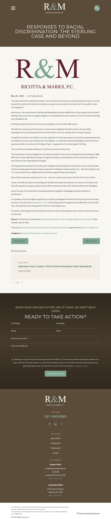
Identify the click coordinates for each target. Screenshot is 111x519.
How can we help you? (19, 346)
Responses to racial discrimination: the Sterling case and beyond (43, 227)
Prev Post (20, 241)
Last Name (60, 323)
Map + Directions (55, 478)
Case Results (55, 443)
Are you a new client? (19, 338)
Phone (13, 331)
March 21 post (42, 202)
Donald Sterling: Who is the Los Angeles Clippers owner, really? (67, 219)
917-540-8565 (55, 416)
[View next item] (22, 282)
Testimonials (56, 448)
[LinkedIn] (55, 424)
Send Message (55, 374)
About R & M (55, 438)
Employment (48, 233)
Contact (55, 453)
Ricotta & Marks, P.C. (91, 227)
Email (58, 331)
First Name (15, 323)
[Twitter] (61, 424)
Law (55, 233)
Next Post (91, 241)
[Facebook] (49, 424)
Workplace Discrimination (31, 233)
